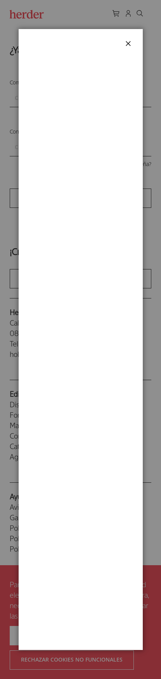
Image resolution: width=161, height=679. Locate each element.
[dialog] (80, 339)
